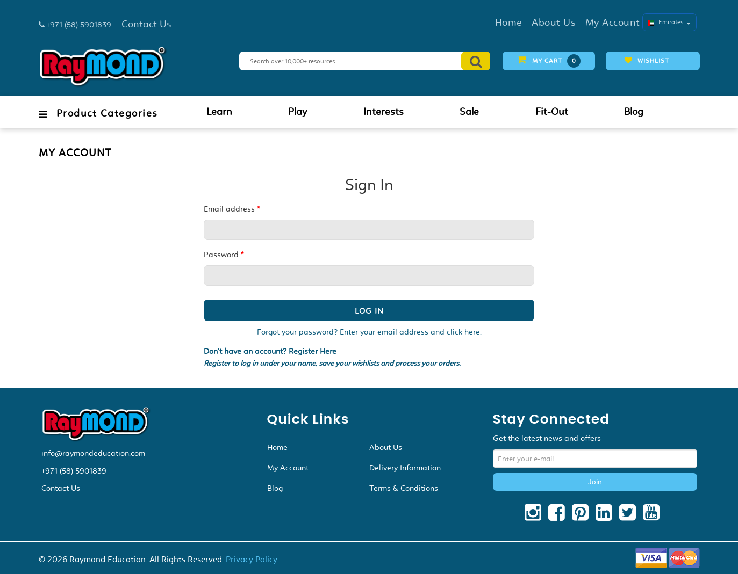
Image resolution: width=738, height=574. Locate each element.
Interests (383, 112)
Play (297, 112)
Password (223, 254)
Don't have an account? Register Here (270, 351)
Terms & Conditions (403, 488)
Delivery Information (405, 468)
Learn (219, 112)
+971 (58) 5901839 (73, 471)
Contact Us (60, 488)
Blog (633, 112)
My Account (288, 468)
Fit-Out (551, 112)
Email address (232, 209)
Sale (469, 112)
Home (277, 447)
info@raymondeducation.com (93, 453)
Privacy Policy (251, 559)
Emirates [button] (669, 22)
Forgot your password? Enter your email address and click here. (369, 332)
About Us (385, 447)
